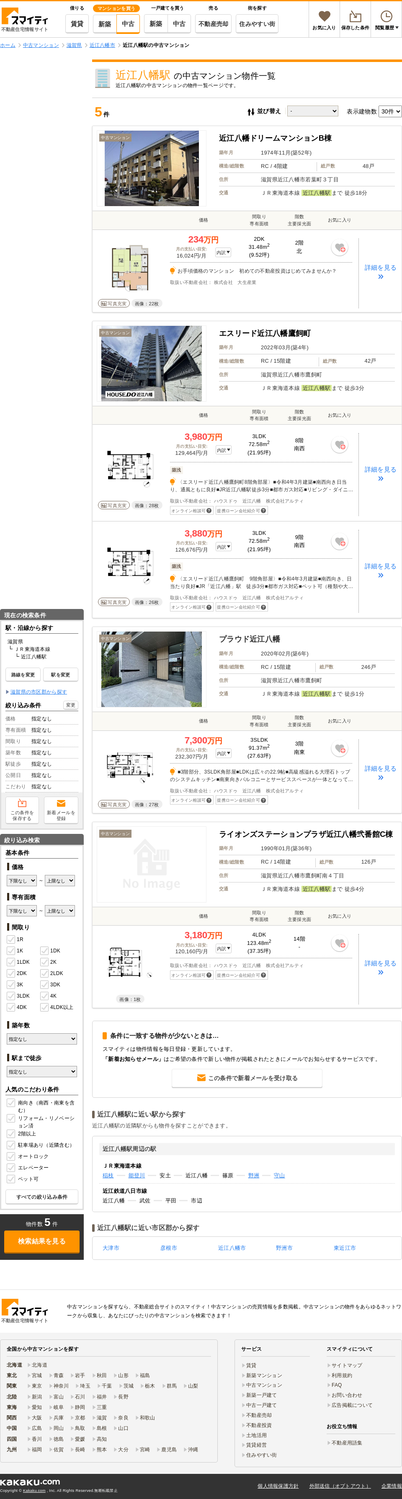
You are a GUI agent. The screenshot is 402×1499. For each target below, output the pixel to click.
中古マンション (264, 1385)
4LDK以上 (56, 1007)
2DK (17, 973)
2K (48, 962)
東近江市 (345, 1248)
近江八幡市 (232, 1248)
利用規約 (342, 1375)
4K (48, 996)
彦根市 (168, 1248)
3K (15, 985)
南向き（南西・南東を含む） (41, 1106)
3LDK (18, 996)
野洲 (254, 1175)
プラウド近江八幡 (249, 639)
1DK (50, 951)
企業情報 (391, 1486)
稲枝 (108, 1175)
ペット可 (23, 1179)
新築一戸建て (261, 1395)
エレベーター (28, 1168)
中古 (128, 23)
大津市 (111, 1248)
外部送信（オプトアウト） (340, 1486)
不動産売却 (213, 24)
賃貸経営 (256, 1445)
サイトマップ (347, 1365)
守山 (279, 1175)
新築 (104, 24)
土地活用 (256, 1435)
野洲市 (284, 1248)
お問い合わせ (347, 1395)
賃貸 (77, 23)
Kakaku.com (34, 1491)
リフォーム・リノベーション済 (41, 1122)
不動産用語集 (347, 1443)
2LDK (51, 973)
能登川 (137, 1175)
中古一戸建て (261, 1405)
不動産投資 (259, 1425)
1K (15, 951)
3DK (50, 985)
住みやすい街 (257, 24)
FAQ (337, 1385)
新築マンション (264, 1375)
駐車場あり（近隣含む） (41, 1145)
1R (15, 940)
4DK (17, 1007)
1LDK (18, 962)
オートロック (28, 1156)
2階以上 (22, 1134)
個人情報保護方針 (278, 1486)
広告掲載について (352, 1405)
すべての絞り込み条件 (42, 1197)
